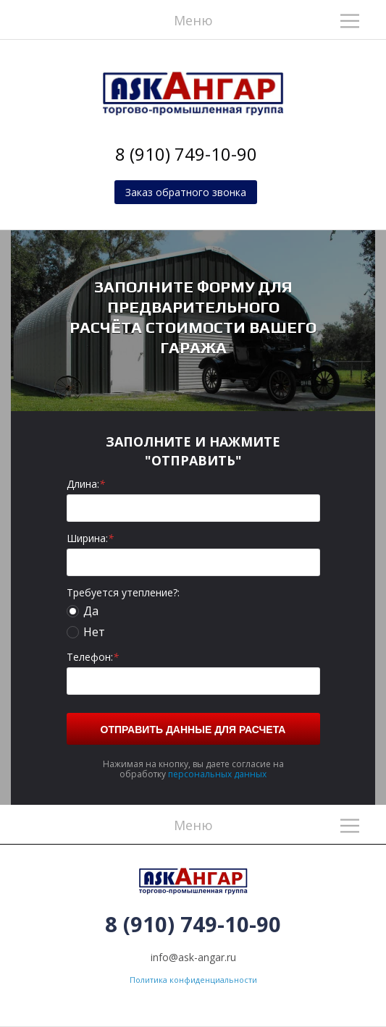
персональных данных (217, 774)
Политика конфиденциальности (193, 979)
